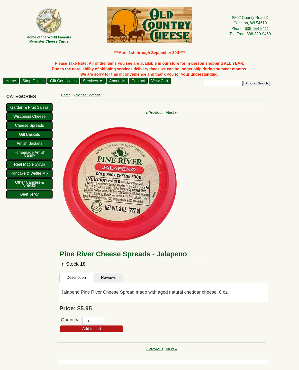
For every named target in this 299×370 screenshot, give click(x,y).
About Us (117, 81)
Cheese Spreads (29, 125)
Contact (138, 81)
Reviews (108, 277)
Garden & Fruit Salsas (29, 107)
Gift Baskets (29, 134)
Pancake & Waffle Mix (29, 173)
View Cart (159, 81)
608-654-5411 (257, 29)
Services (90, 81)
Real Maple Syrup (29, 164)
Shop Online (33, 81)
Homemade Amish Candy (29, 153)
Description (76, 277)
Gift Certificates (63, 81)
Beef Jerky (29, 194)
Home (11, 81)
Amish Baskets (29, 143)
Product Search (256, 83)
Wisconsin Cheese (29, 116)
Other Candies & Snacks (29, 183)
